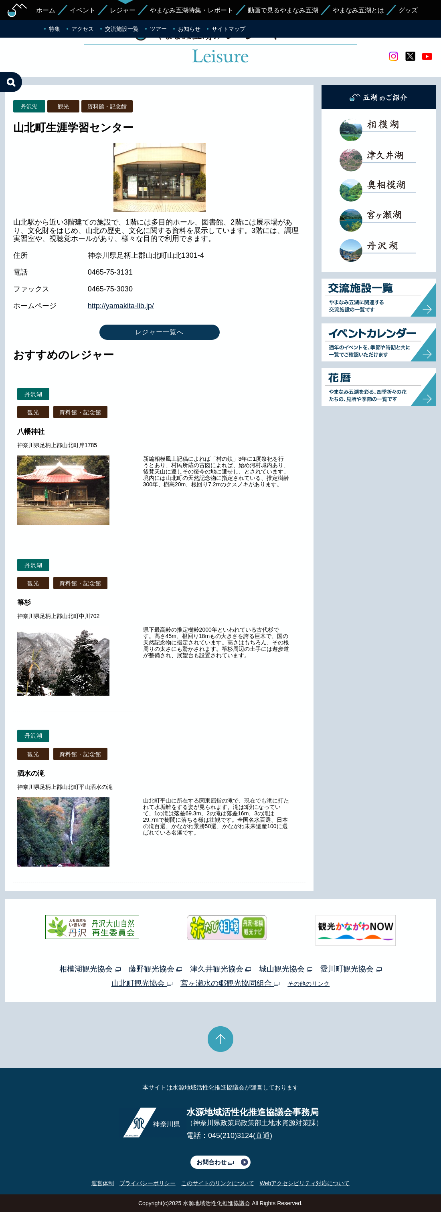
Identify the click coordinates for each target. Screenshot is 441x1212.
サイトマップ (228, 29)
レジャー (123, 10)
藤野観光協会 (155, 969)
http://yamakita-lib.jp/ (121, 306)
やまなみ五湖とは (358, 10)
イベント (82, 10)
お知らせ (189, 29)
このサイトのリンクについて (217, 1183)
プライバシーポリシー (147, 1183)
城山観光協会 (285, 969)
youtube (427, 56)
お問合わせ (215, 1162)
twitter (410, 56)
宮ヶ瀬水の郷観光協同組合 (229, 983)
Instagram (393, 56)
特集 (54, 29)
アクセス (82, 29)
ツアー (158, 29)
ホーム (45, 10)
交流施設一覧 (122, 29)
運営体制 (102, 1183)
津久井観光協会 (220, 969)
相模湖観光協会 (89, 969)
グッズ (408, 10)
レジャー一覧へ (159, 332)
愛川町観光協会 (350, 969)
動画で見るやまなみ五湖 (283, 10)
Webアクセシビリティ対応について (305, 1183)
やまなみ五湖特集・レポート (191, 10)
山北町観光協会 (141, 983)
